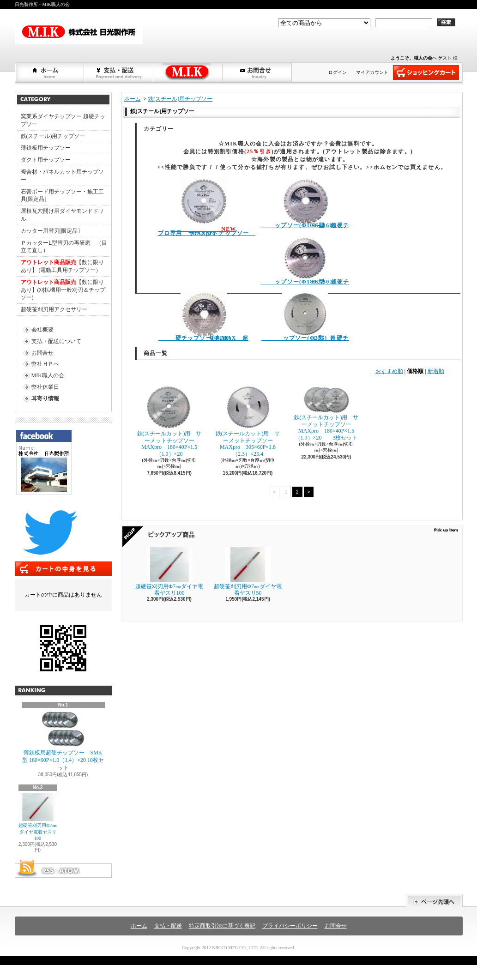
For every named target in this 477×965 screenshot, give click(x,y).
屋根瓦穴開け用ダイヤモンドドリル (62, 215)
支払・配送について (119, 72)
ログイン (337, 72)
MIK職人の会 (47, 375)
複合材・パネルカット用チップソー (62, 176)
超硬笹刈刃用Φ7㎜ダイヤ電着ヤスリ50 (248, 571)
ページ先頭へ (434, 900)
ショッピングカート (426, 72)
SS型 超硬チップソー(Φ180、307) (305, 260)
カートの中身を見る (63, 568)
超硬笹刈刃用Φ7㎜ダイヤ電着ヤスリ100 (37, 817)
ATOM (70, 871)
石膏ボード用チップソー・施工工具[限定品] (62, 195)
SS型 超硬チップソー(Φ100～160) (305, 203)
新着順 (436, 371)
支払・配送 (168, 926)
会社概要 (42, 329)
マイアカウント (372, 72)
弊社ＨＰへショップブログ (188, 72)
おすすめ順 (389, 371)
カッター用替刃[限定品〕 (52, 231)
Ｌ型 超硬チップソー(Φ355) (305, 316)
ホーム (50, 72)
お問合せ (257, 72)
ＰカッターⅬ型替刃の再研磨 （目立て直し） (64, 247)
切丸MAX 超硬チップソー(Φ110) (203, 316)
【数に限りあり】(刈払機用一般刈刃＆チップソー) (63, 290)
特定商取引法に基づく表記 (222, 926)
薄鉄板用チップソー (46, 148)
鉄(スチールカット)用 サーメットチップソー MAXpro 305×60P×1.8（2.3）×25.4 (248, 421)
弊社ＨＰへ (45, 364)
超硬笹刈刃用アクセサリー (54, 309)
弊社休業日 (45, 387)
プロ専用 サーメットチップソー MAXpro (206, 207)
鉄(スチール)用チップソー (53, 136)
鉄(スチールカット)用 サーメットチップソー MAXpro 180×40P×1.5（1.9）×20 (169, 421)
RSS (47, 871)
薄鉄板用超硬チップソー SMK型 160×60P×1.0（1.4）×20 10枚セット (63, 741)
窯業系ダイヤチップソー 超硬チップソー (63, 120)
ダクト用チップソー (46, 160)
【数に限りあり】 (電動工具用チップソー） (62, 266)
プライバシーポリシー (290, 926)
